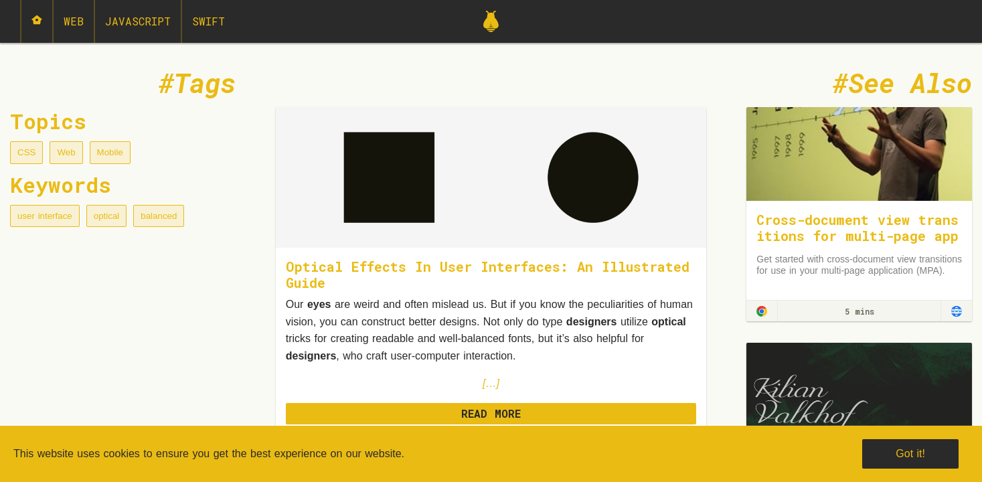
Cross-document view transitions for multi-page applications (857, 235)
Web (74, 21)
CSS (26, 152)
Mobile (110, 152)
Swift (208, 21)
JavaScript (138, 21)
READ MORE (491, 413)
